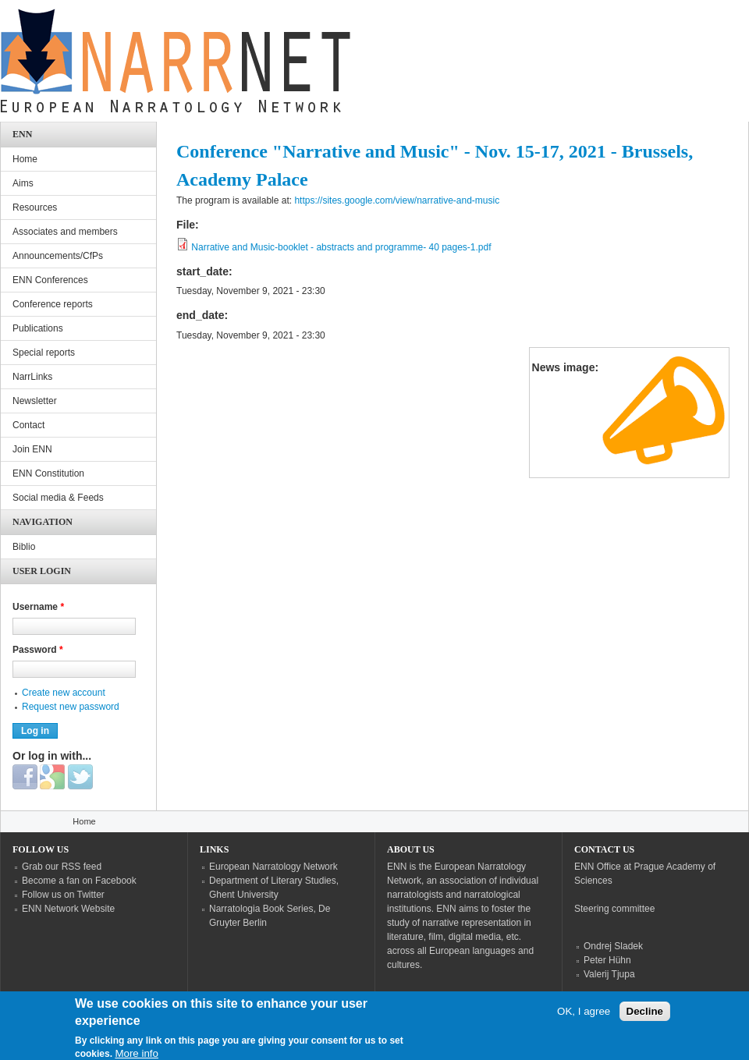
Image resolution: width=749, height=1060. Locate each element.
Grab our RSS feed (61, 866)
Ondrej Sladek (613, 946)
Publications (37, 328)
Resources (34, 207)
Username (38, 606)
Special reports (43, 352)
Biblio (23, 546)
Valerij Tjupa (609, 974)
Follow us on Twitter (63, 894)
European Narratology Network (273, 866)
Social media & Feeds (58, 497)
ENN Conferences (50, 280)
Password (37, 649)
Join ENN (32, 449)
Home (24, 159)
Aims (23, 183)
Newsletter (34, 400)
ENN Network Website (68, 908)
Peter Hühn (607, 960)
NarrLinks (32, 376)
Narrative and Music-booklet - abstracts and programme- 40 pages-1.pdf (341, 247)
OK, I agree (583, 1017)
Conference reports (52, 304)
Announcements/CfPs (57, 255)
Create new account (63, 692)
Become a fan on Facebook (79, 880)
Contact (28, 425)
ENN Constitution (48, 473)
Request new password (70, 706)
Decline (645, 1017)
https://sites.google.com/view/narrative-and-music (396, 200)
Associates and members (65, 231)
